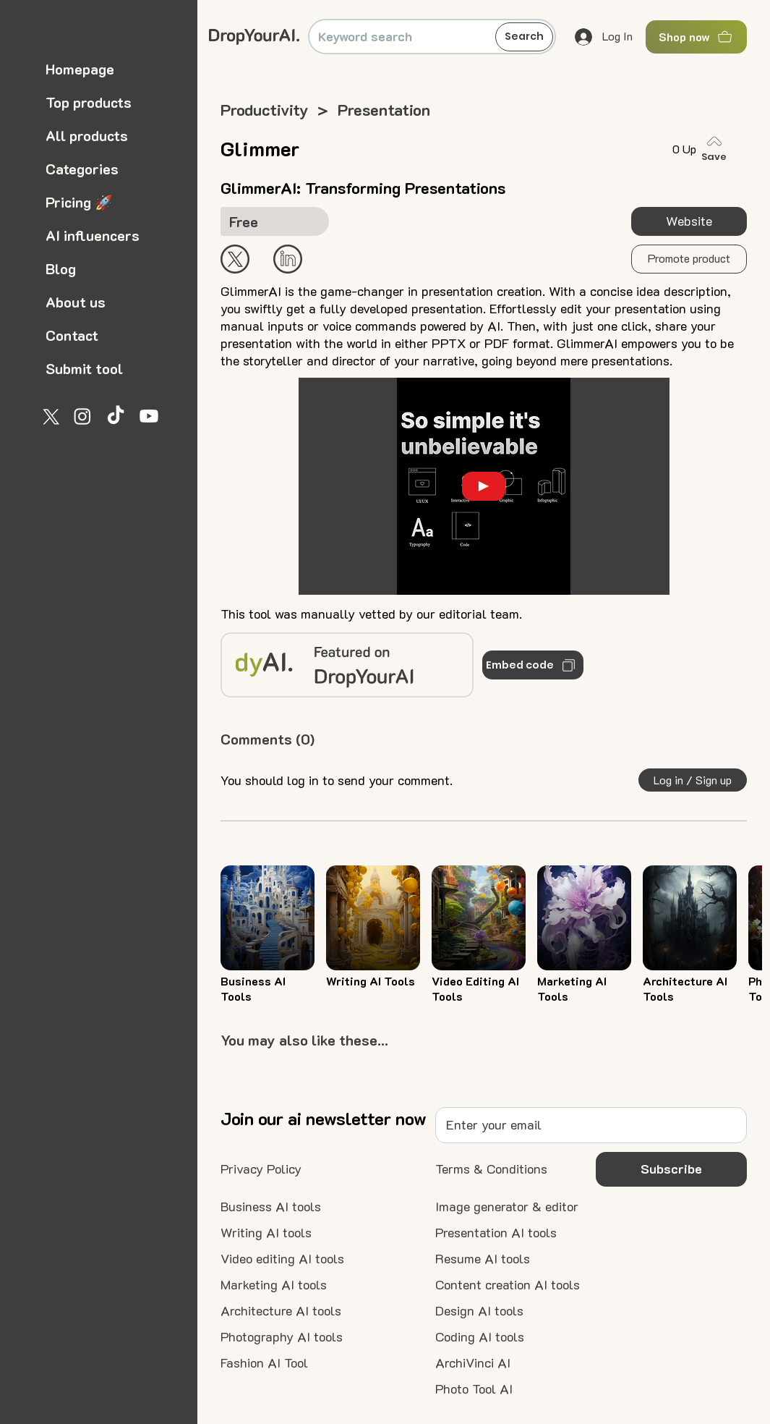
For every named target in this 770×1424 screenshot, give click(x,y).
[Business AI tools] (271, 1207)
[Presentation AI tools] (496, 1233)
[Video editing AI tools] (282, 1259)
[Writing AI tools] (266, 1233)
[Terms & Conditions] (491, 1169)
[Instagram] (82, 416)
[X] (49, 416)
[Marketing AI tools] (274, 1285)
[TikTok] (116, 416)
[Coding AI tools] (479, 1337)
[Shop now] (696, 37)
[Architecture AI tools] (281, 1311)
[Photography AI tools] (282, 1337)
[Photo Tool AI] (474, 1389)
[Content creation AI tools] (507, 1285)
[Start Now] (287, 259)
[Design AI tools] (479, 1311)
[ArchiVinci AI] (472, 1363)
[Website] (689, 221)
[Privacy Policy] (261, 1169)
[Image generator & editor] (506, 1207)
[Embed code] (532, 664)
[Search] (524, 36)
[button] (689, 259)
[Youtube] (149, 416)
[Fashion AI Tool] (264, 1363)
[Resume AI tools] (482, 1259)
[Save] (717, 149)
